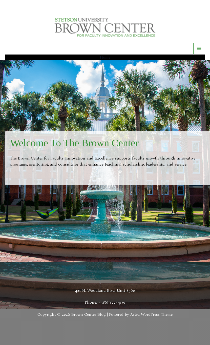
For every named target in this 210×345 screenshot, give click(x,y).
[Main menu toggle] (199, 48)
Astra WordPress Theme (151, 314)
